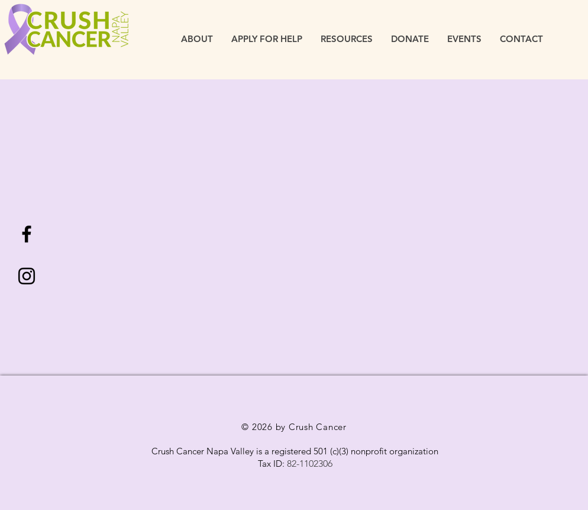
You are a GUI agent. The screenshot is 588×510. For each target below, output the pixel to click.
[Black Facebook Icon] (26, 234)
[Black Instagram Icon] (26, 276)
